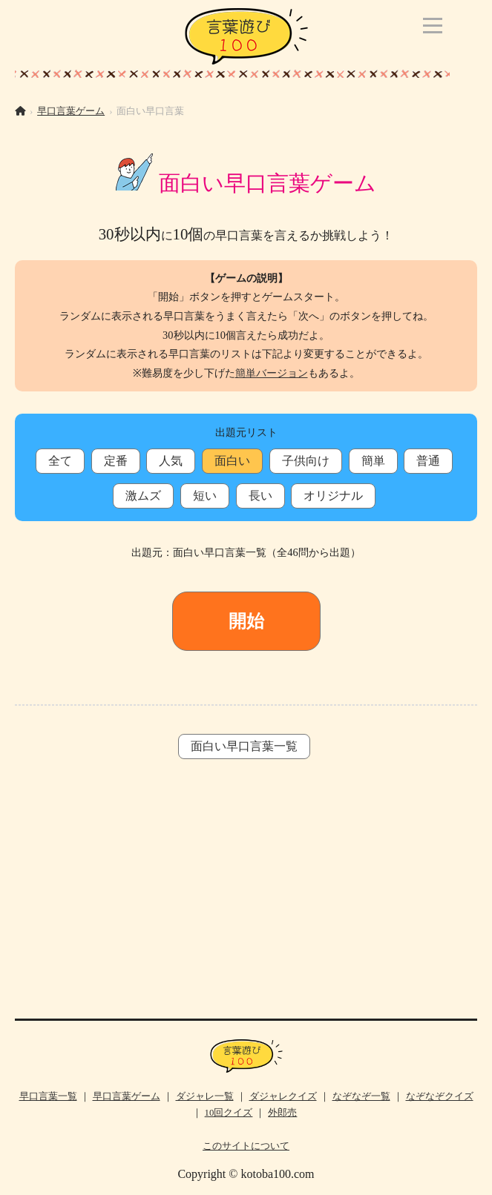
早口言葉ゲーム (71, 111)
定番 (116, 460)
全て (60, 460)
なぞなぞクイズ (439, 1096)
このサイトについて (246, 1146)
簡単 (373, 460)
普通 (428, 460)
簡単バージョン (271, 373)
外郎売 (282, 1113)
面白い (232, 460)
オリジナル (333, 495)
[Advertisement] (246, 900)
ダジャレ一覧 (205, 1096)
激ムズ (143, 495)
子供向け (305, 460)
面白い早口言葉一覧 (244, 746)
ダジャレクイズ (283, 1096)
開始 (246, 621)
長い (260, 495)
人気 (171, 460)
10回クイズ (229, 1113)
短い (205, 495)
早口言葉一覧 (48, 1096)
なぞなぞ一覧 (361, 1096)
